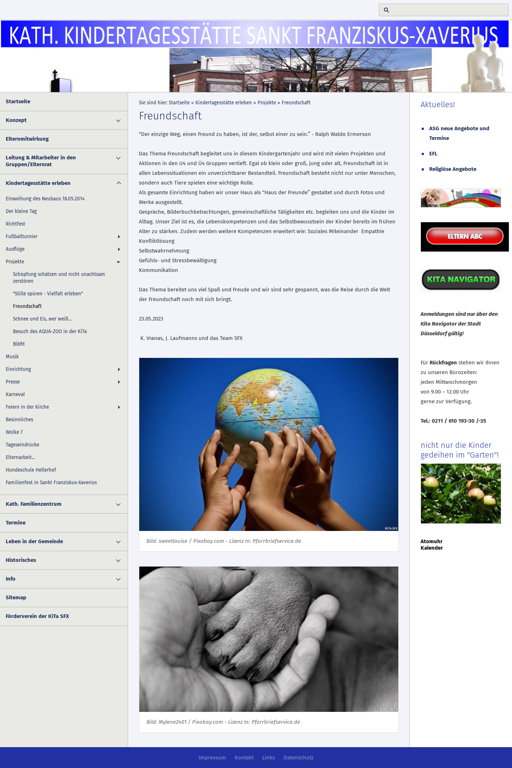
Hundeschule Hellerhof (31, 470)
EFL (433, 153)
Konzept (16, 120)
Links (268, 757)
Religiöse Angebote (452, 169)
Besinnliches (19, 420)
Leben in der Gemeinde (34, 541)
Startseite (18, 101)
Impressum (212, 757)
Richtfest (15, 224)
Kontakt (244, 757)
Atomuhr (432, 541)
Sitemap (16, 597)
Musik (12, 357)
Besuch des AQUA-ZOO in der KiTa (50, 331)
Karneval (15, 394)
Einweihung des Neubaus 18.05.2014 (45, 199)
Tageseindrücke (22, 445)
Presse (13, 382)
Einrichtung (18, 369)
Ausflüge (15, 249)
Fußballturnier (21, 236)
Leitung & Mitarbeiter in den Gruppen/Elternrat (41, 161)
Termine (16, 522)
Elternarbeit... (20, 457)
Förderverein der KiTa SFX (37, 616)
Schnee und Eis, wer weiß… (42, 319)
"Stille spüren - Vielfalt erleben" (48, 294)
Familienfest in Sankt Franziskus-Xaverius (51, 483)
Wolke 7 (14, 432)
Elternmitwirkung (27, 139)
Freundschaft (27, 306)
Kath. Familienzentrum (34, 504)
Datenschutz (299, 757)
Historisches (21, 560)
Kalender (432, 548)
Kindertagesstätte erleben (38, 183)
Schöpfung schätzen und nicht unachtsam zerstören (59, 277)
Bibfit (19, 344)
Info (10, 579)
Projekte (15, 262)
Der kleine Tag (21, 211)
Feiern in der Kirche (27, 407)
